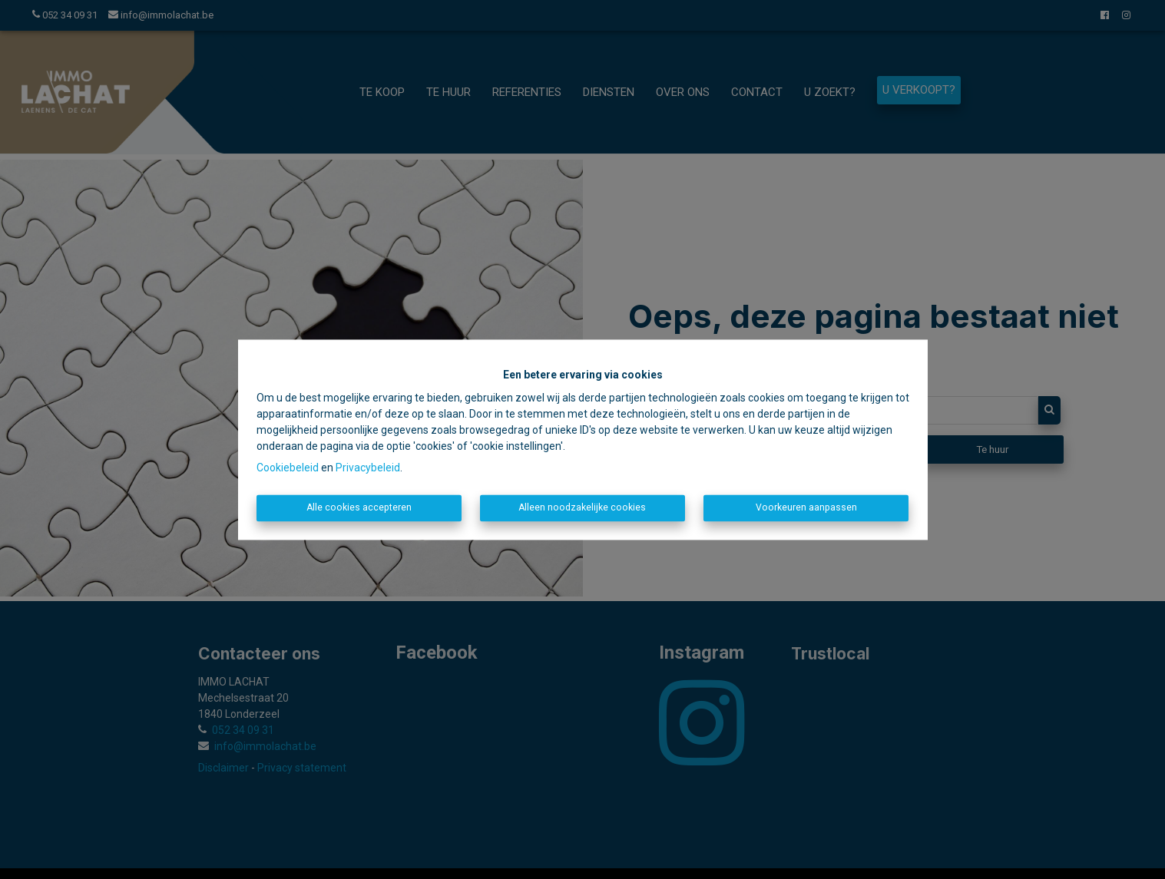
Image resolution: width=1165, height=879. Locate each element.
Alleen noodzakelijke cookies (582, 508)
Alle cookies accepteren (359, 508)
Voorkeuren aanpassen (806, 508)
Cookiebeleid (287, 468)
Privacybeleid (368, 468)
